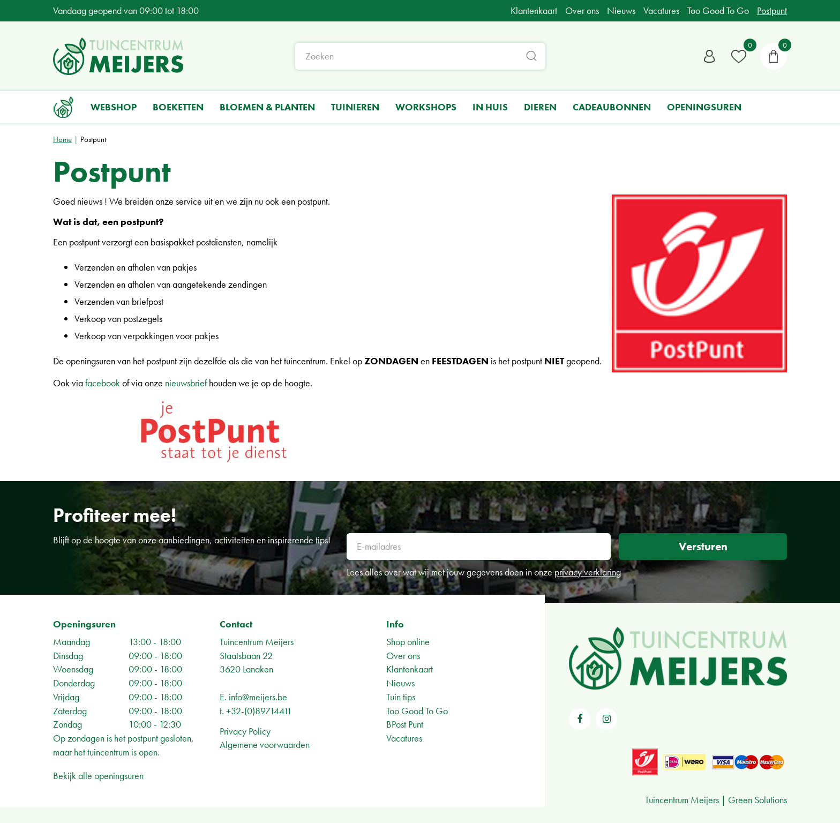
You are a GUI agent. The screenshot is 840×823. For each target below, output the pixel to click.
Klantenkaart (409, 669)
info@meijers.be (258, 697)
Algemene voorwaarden (265, 744)
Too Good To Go (417, 711)
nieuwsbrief (186, 383)
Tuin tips (400, 697)
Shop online (408, 641)
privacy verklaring (587, 572)
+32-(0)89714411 (259, 711)
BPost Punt (404, 724)
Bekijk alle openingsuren (98, 775)
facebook (102, 383)
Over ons (403, 655)
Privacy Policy (245, 731)
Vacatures (404, 738)
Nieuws (400, 683)
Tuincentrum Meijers (257, 641)
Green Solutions (757, 800)
